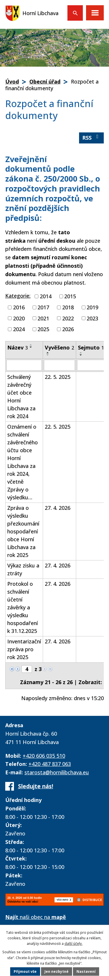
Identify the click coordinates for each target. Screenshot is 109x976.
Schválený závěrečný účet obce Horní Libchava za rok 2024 (21, 396)
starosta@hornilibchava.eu (56, 772)
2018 (68, 307)
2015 (70, 296)
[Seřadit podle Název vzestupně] (31, 345)
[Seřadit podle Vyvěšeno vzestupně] (48, 353)
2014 (45, 296)
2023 (92, 318)
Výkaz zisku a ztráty (23, 569)
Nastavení (86, 971)
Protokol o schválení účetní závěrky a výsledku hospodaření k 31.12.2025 (22, 607)
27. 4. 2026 (57, 507)
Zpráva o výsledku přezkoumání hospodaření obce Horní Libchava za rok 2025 (23, 531)
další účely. (74, 943)
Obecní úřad (44, 81)
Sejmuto (91, 347)
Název (17, 347)
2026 (68, 329)
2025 (43, 329)
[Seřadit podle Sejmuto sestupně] (81, 355)
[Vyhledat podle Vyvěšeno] (59, 365)
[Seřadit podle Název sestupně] (31, 347)
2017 (43, 307)
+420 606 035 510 (44, 755)
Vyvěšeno (59, 347)
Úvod (12, 81)
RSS (91, 137)
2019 (92, 307)
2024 (19, 329)
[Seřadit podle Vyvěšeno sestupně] (48, 355)
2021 (43, 318)
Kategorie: (18, 295)
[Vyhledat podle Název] (24, 365)
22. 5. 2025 (57, 376)
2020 (19, 318)
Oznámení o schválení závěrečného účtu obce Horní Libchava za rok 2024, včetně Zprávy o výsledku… (22, 462)
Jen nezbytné (56, 971)
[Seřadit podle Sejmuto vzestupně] (81, 353)
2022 (68, 318)
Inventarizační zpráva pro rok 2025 (24, 649)
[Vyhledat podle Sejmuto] (91, 365)
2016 (19, 307)
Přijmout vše (25, 971)
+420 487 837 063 (49, 763)
